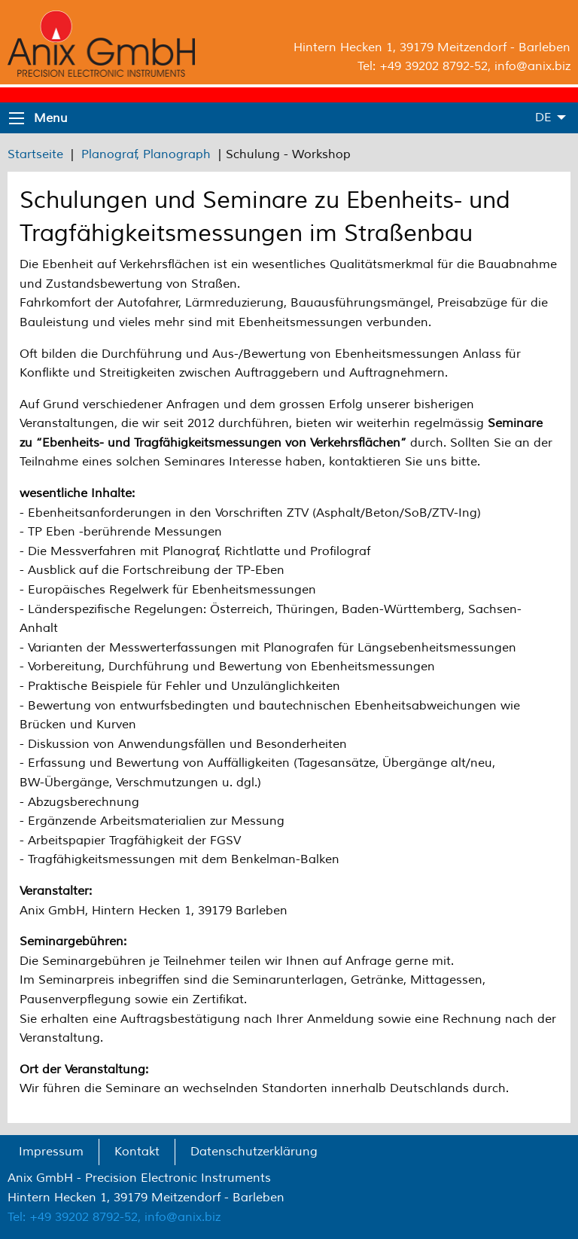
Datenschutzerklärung (254, 1151)
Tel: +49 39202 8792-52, (74, 1217)
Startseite (35, 154)
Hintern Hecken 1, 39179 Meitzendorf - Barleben (432, 47)
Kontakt (137, 1151)
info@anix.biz (532, 66)
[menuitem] (51, 1152)
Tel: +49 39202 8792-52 (422, 66)
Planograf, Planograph (146, 154)
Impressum (51, 1151)
